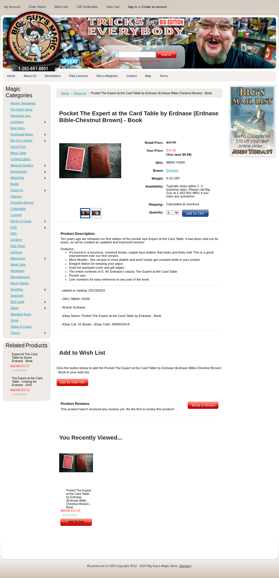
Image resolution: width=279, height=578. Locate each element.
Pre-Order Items (21, 109)
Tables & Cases (21, 326)
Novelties (27, 290)
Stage (27, 308)
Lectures (16, 252)
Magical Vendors (27, 165)
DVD (27, 228)
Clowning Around (22, 202)
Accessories (27, 172)
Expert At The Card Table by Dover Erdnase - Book (24, 357)
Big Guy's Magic (27, 141)
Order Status (37, 6)
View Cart (112, 6)
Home (65, 93)
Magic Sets (18, 264)
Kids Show (17, 246)
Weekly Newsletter (23, 103)
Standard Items (20, 314)
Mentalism (17, 270)
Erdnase (172, 170)
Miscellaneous (20, 277)
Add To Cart (76, 521)
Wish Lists (61, 6)
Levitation (27, 122)
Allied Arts (27, 178)
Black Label (18, 153)
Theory (27, 333)
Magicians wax (20, 115)
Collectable (18, 208)
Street (14, 320)
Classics (16, 196)
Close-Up (27, 190)
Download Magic (27, 134)
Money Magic (19, 283)
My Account (12, 6)
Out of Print (18, 146)
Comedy (16, 215)
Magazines (27, 259)
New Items (17, 128)
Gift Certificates (87, 6)
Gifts (13, 233)
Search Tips (153, 61)
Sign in (132, 6)
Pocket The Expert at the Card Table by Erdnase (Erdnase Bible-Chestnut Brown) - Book (78, 499)
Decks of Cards (27, 221)
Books (14, 184)
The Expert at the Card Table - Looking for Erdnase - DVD (27, 381)
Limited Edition (20, 159)
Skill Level (27, 302)
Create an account (154, 6)
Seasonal (16, 295)
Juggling (16, 239)
